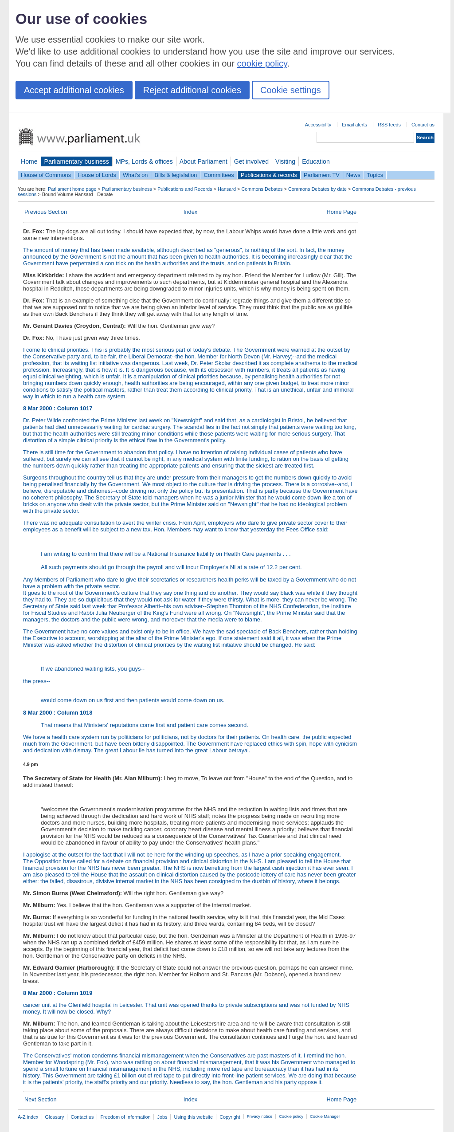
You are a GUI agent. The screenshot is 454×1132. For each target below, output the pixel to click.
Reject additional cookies (192, 90)
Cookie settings (290, 90)
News (353, 175)
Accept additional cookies (74, 90)
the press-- (190, 691)
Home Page (341, 211)
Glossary (54, 1117)
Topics (375, 175)
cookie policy (262, 63)
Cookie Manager (325, 1116)
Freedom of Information (125, 1117)
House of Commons (46, 175)
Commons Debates (261, 189)
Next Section (40, 1099)
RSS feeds (389, 124)
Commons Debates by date (317, 189)
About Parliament (203, 161)
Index (190, 211)
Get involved (251, 161)
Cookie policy (291, 1116)
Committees (219, 175)
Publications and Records (184, 189)
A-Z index (28, 1117)
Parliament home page (72, 189)
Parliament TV (322, 175)
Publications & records (269, 175)
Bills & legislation (175, 175)
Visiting (285, 161)
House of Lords (97, 175)
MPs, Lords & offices (144, 161)
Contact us (422, 124)
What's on (135, 175)
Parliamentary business (76, 161)
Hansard (227, 189)
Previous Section (45, 211)
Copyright (229, 1117)
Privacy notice (259, 1116)
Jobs (162, 1117)
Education (316, 161)
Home (29, 161)
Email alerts (354, 124)
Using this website (193, 1117)
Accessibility (318, 124)
